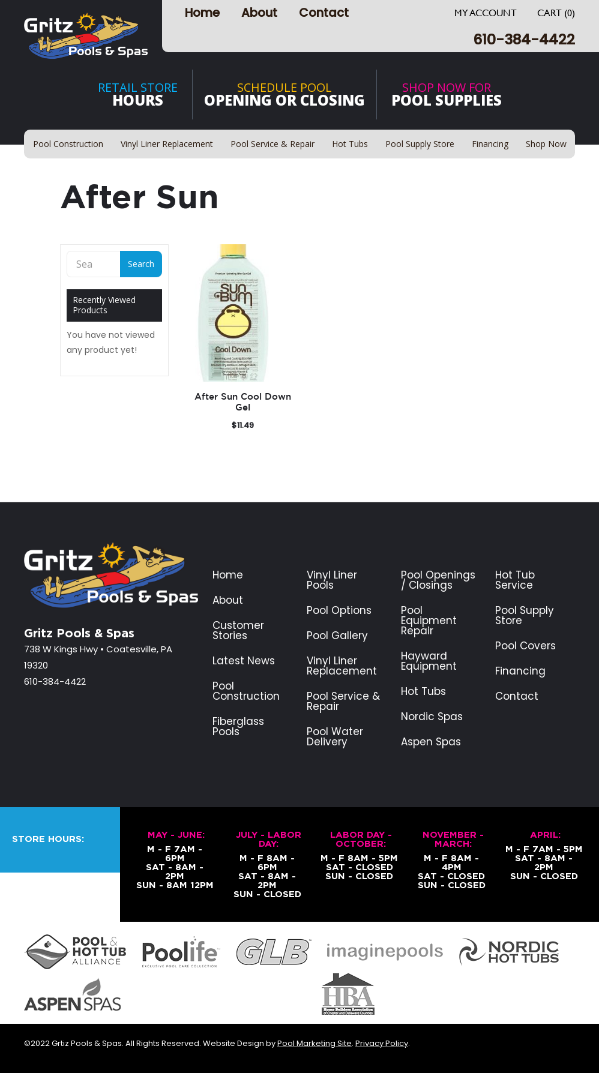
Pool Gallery (337, 636)
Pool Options (339, 611)
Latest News (243, 661)
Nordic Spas (432, 717)
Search (141, 263)
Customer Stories (238, 631)
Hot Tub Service (515, 580)
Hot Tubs (423, 692)
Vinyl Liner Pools (332, 580)
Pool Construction (246, 691)
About (259, 12)
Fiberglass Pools (238, 727)
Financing (520, 671)
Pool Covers (525, 646)
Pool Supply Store (524, 616)
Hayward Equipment (429, 661)
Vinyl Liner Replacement (342, 666)
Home (202, 12)
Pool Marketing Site (314, 1043)
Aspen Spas (431, 742)
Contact (324, 12)
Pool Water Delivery (335, 737)
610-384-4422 (524, 39)
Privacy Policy (381, 1043)
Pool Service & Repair (343, 701)
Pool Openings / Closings (438, 580)
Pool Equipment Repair (429, 621)
